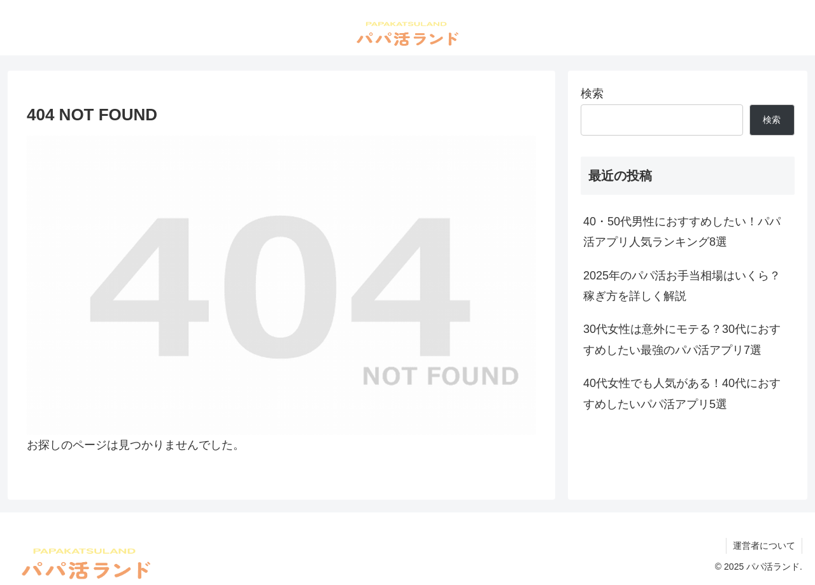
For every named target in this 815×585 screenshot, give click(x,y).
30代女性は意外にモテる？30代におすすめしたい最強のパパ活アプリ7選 (682, 339)
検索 (592, 93)
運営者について (764, 545)
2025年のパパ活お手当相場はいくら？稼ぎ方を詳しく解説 (682, 285)
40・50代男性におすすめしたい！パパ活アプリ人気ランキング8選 (682, 231)
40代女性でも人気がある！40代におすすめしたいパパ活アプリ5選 (682, 393)
